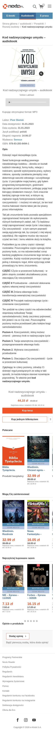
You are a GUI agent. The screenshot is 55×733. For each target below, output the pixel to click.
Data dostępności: (12, 124)
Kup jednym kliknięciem (24, 419)
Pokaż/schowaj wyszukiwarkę (34, 6)
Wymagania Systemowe (13, 681)
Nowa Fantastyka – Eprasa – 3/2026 (36, 534)
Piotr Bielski (17, 120)
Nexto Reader (8, 662)
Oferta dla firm (8, 710)
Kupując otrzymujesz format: (17, 112)
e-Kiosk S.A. (36, 727)
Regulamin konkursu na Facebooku (18, 695)
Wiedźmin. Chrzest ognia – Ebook (36, 470)
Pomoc (5, 686)
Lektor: (6, 120)
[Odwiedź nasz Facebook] (17, 720)
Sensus (18, 139)
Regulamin (7, 671)
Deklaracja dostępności (13, 705)
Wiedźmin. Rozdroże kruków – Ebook (11, 534)
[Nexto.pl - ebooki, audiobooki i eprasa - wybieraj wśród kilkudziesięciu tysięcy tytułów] (13, 6)
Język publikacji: (11, 131)
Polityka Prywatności (11, 667)
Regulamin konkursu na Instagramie (18, 700)
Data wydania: (10, 128)
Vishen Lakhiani (27, 95)
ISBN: (5, 143)
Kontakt (5, 691)
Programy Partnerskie (12, 657)
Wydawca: (8, 139)
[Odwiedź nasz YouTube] (34, 720)
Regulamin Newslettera (13, 676)
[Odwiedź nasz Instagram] (25, 720)
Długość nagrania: (12, 135)
